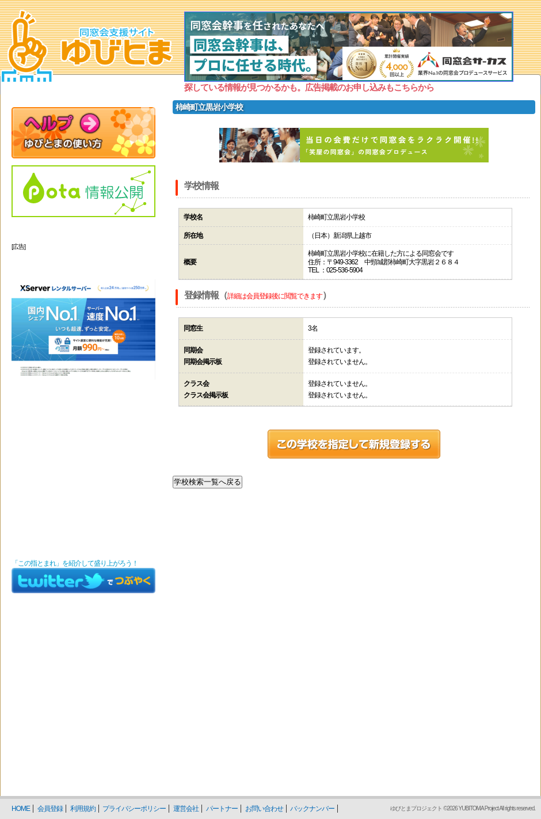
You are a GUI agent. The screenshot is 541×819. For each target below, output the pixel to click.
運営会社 (186, 809)
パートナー (222, 809)
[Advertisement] (83, 480)
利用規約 (83, 809)
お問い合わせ (264, 809)
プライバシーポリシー (134, 809)
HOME (21, 809)
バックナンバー (312, 809)
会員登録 (50, 809)
